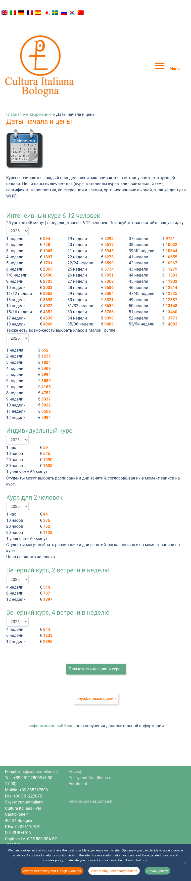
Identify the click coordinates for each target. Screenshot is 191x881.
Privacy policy (157, 871)
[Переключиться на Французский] (30, 12)
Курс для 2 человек (34, 480)
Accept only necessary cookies (114, 871)
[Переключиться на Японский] (47, 12)
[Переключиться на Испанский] (38, 12)
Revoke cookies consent (90, 784)
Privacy (75, 754)
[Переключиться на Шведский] (55, 12)
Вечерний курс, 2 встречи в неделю (57, 553)
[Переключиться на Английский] (4, 12)
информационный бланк (52, 708)
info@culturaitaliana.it (38, 754)
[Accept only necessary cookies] (184, 862)
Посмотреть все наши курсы (96, 651)
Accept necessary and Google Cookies (52, 871)
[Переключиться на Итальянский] (13, 12)
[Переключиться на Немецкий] (21, 12)
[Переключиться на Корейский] (72, 12)
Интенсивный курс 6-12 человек (53, 198)
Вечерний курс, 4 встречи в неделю (57, 595)
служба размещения (96, 681)
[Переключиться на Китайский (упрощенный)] (80, 12)
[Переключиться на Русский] (63, 12)
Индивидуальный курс (39, 413)
